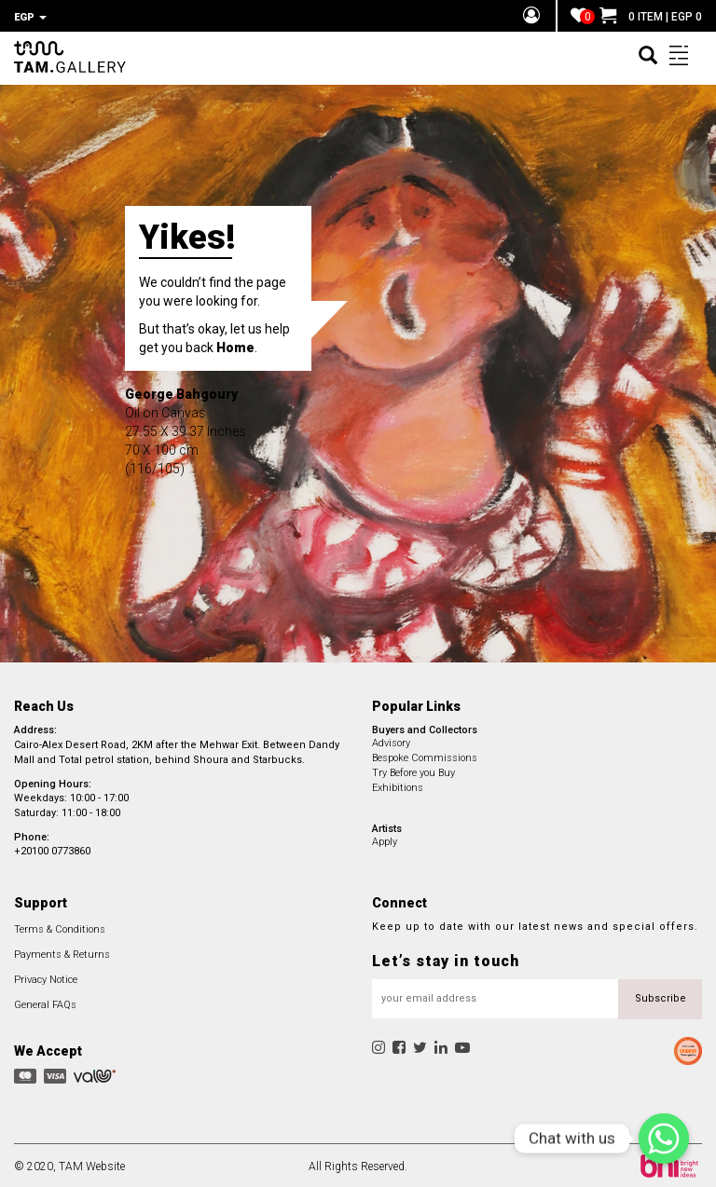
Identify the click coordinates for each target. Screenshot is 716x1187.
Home (235, 344)
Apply (384, 839)
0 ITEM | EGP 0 (650, 16)
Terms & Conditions (59, 927)
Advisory (391, 740)
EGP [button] (30, 17)
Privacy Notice (45, 977)
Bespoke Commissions (424, 755)
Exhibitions (397, 785)
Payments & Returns (62, 952)
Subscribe (660, 995)
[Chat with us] (664, 1138)
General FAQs (45, 1002)
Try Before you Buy (413, 770)
